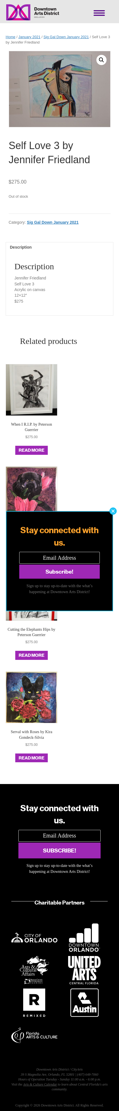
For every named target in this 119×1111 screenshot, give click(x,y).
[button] (113, 511)
